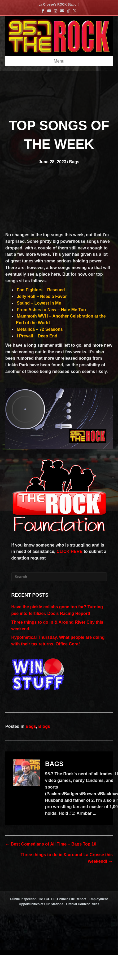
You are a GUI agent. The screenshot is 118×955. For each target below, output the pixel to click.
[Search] (59, 576)
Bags (74, 162)
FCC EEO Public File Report (65, 899)
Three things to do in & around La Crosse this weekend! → (66, 858)
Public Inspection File (26, 899)
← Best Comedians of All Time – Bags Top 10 (50, 844)
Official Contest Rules (82, 904)
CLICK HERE (69, 551)
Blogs (44, 726)
